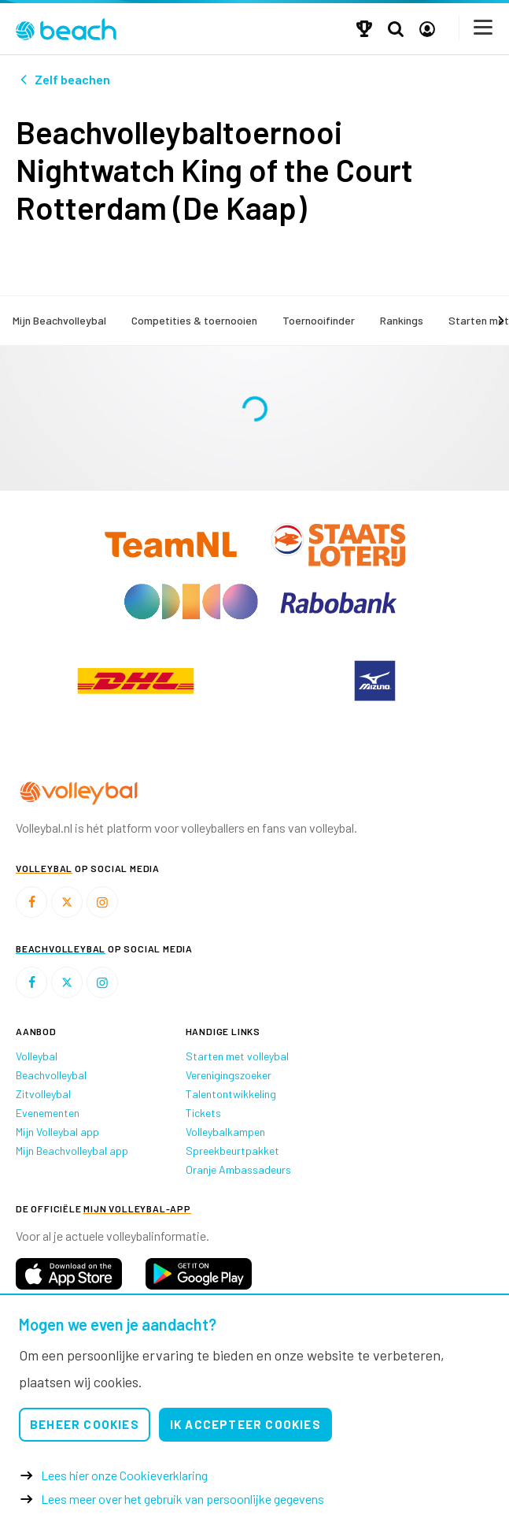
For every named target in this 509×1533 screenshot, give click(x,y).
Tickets (203, 1112)
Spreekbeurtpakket (232, 1150)
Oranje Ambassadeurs (238, 1169)
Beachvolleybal (51, 1075)
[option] (135, 680)
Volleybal (36, 1056)
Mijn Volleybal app (57, 1131)
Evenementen (47, 1112)
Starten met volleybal (237, 1056)
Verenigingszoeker (228, 1075)
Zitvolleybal (43, 1094)
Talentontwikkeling (231, 1094)
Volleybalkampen (225, 1131)
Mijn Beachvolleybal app (72, 1150)
